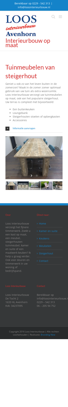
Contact (43, 261)
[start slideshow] (32, 175)
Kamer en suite (48, 231)
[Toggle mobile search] (53, 17)
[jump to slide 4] (46, 185)
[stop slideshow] (36, 175)
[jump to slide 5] (58, 185)
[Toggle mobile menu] (61, 17)
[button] (34, 128)
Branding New (48, 334)
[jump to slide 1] (11, 185)
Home (42, 223)
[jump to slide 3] (35, 185)
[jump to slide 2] (23, 185)
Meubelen (45, 246)
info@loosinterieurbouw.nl (34, 7)
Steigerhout (46, 253)
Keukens (44, 238)
